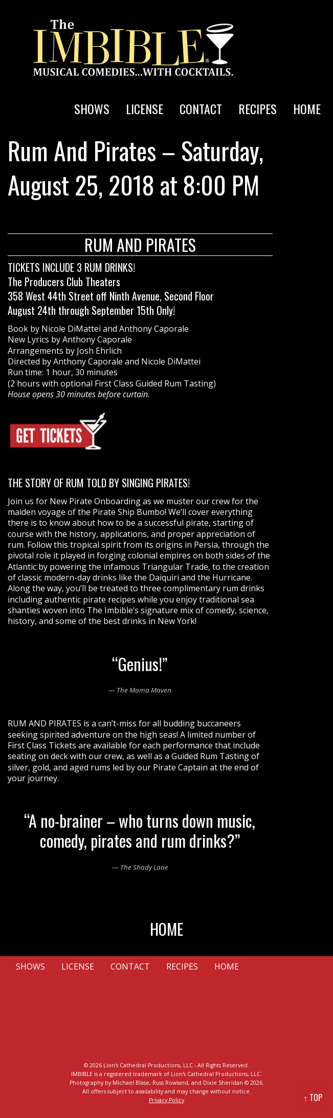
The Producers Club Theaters (64, 281)
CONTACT (201, 108)
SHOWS (91, 108)
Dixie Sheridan (223, 1082)
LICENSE (144, 108)
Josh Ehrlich (99, 350)
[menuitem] (92, 98)
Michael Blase (131, 1082)
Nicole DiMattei (71, 328)
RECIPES (257, 108)
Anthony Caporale (154, 328)
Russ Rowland (170, 1082)
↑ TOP (312, 1097)
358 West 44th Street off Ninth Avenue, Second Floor (111, 296)
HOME (307, 108)
